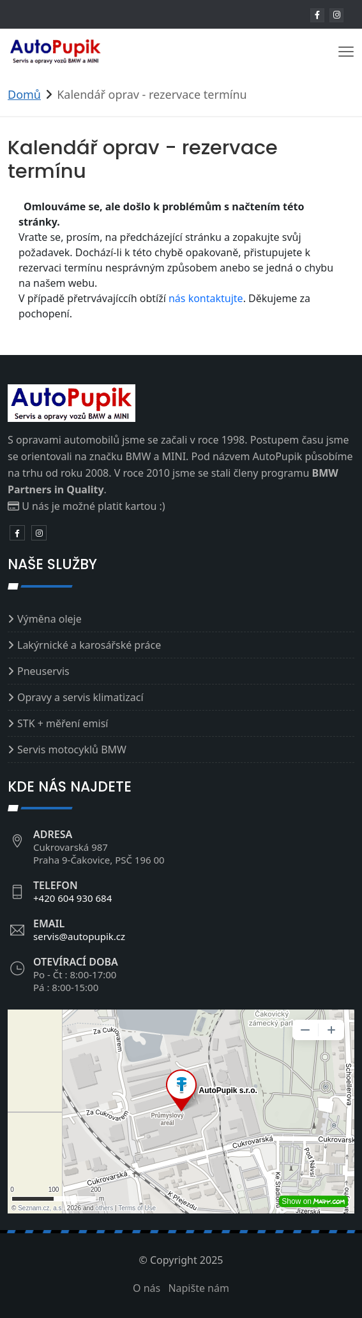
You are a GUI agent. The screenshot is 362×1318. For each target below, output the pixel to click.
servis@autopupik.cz (79, 936)
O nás (146, 1288)
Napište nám (198, 1288)
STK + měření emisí (62, 723)
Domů (24, 94)
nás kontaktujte (206, 298)
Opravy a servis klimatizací (80, 697)
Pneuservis (43, 671)
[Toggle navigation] (346, 51)
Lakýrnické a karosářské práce (89, 645)
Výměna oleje (49, 619)
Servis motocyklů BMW (71, 749)
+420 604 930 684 (72, 898)
